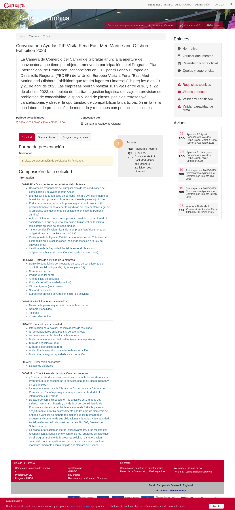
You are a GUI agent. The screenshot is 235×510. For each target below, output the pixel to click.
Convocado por (90, 117)
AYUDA (219, 4)
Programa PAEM (24, 478)
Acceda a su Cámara (161, 25)
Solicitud (27, 137)
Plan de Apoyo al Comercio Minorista (87, 478)
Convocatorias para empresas (125, 25)
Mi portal (213, 25)
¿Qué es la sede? (190, 25)
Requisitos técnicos (197, 85)
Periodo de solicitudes (30, 117)
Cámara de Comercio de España (32, 468)
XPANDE (72, 471)
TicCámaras (74, 474)
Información (26, 177)
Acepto (216, 506)
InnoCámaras (75, 468)
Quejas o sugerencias (75, 137)
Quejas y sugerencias (198, 70)
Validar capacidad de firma (198, 108)
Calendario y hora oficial (200, 63)
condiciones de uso (79, 506)
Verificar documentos (198, 56)
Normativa (190, 48)
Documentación (47, 137)
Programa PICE (23, 474)
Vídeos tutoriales (195, 92)
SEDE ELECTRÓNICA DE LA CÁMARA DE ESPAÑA (179, 4)
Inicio (22, 36)
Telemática (25, 153)
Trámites (34, 36)
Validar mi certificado (198, 99)
